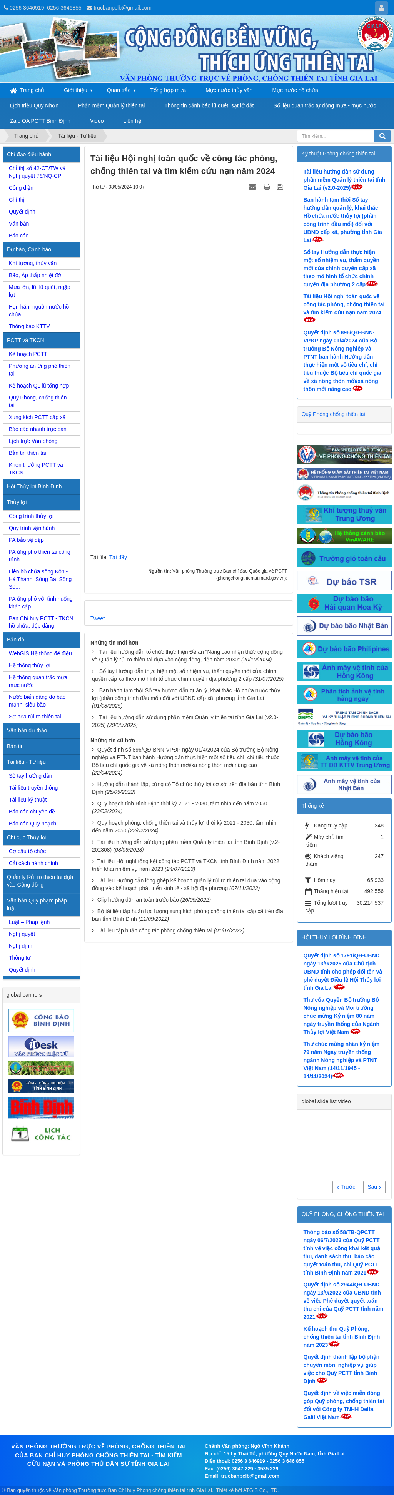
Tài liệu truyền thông (33, 788)
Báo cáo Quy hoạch (32, 823)
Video (97, 121)
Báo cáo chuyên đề (32, 811)
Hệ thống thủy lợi (29, 665)
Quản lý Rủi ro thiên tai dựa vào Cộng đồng (40, 881)
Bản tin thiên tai (27, 453)
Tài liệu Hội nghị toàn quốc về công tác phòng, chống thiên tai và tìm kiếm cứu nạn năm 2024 (343, 304)
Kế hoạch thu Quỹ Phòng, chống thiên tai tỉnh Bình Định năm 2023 (341, 1337)
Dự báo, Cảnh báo (29, 249)
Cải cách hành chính (33, 863)
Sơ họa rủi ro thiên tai (35, 716)
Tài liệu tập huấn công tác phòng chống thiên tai (154, 930)
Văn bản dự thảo (27, 730)
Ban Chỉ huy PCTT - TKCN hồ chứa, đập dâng (41, 622)
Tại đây (118, 557)
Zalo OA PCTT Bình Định (40, 121)
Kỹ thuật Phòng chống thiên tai (338, 153)
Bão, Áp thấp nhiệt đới (35, 275)
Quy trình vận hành (32, 528)
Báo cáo (18, 235)
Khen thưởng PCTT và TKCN (36, 469)
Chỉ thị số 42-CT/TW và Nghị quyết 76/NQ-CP (37, 172)
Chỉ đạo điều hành (29, 154)
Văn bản (19, 223)
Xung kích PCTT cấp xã (37, 417)
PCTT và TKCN (25, 340)
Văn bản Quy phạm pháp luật (37, 904)
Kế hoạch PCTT (28, 354)
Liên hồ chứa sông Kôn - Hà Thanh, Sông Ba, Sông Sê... (40, 579)
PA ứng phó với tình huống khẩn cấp (41, 603)
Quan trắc (119, 90)
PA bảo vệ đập (26, 540)
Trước (346, 1187)
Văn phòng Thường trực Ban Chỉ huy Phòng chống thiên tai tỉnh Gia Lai (132, 1490)
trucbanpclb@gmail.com (123, 8)
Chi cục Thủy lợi (27, 837)
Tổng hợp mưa (168, 90)
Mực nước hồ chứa (295, 90)
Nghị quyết (22, 934)
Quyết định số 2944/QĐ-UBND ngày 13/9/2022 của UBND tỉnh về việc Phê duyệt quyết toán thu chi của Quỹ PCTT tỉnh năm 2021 (343, 1300)
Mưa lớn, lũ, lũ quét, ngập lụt (39, 291)
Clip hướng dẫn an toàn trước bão (138, 900)
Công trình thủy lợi (31, 516)
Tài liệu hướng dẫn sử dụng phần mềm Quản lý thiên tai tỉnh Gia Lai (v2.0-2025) (344, 180)
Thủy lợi (17, 502)
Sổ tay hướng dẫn (30, 776)
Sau (374, 1187)
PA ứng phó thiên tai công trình (39, 556)
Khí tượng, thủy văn (33, 263)
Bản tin (15, 746)
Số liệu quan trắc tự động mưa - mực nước (324, 105)
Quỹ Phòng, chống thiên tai (38, 401)
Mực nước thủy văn (228, 90)
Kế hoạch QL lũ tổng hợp (39, 386)
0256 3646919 (27, 8)
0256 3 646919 (248, 1461)
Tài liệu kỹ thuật (28, 800)
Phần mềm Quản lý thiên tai (111, 105)
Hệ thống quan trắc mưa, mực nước (39, 681)
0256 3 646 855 (287, 1461)
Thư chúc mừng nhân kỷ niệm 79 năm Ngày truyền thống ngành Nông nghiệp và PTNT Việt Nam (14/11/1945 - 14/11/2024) (341, 1060)
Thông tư (19, 958)
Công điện (21, 188)
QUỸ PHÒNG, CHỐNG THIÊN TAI (342, 1214)
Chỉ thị (17, 200)
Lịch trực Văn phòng (33, 441)
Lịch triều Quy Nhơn (34, 105)
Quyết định (22, 212)
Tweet (97, 618)
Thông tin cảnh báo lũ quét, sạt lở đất (209, 105)
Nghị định (20, 946)
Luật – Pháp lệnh (29, 922)
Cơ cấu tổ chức (27, 851)
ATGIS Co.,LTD (260, 1490)
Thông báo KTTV (29, 326)
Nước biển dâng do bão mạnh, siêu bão (37, 701)
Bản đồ (15, 639)
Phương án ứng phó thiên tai (39, 370)
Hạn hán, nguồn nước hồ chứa (39, 310)
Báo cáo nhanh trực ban (38, 429)
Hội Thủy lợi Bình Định (34, 486)
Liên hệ (132, 121)
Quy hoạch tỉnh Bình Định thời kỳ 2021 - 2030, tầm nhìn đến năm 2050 (182, 803)
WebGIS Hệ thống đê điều (40, 653)
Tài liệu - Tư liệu (26, 762)
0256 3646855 (64, 8)
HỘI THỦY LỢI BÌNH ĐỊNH (334, 937)
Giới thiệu (75, 90)
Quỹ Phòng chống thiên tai (333, 414)
